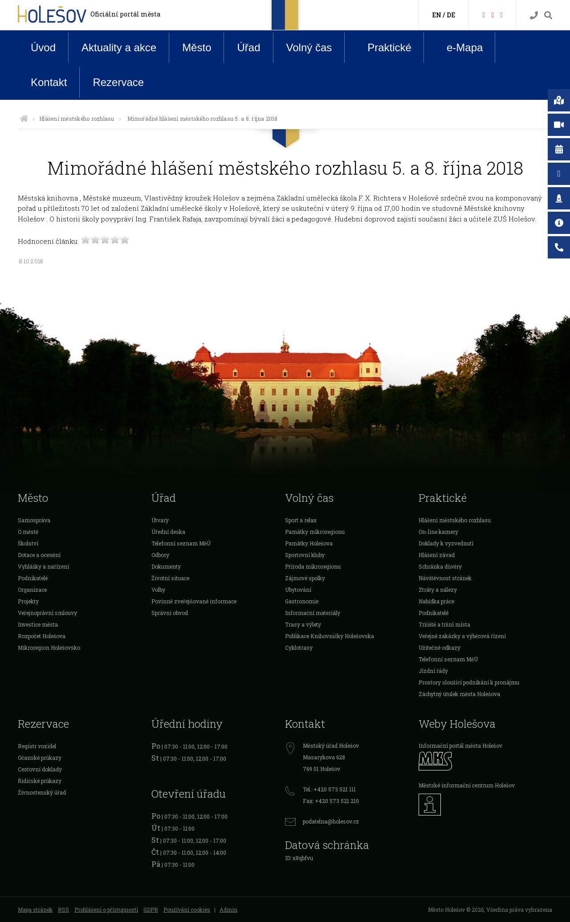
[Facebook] (483, 14)
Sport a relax (301, 520)
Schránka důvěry (440, 566)
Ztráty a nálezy (438, 589)
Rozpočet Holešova (41, 635)
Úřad (248, 47)
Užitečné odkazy (439, 647)
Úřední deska (168, 531)
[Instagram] (501, 14)
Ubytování (298, 589)
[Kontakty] (534, 15)
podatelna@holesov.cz (331, 821)
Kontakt (49, 82)
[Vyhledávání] (548, 15)
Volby (158, 589)
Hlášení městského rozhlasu (76, 118)
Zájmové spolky (305, 578)
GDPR (150, 909)
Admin (228, 909)
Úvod (43, 47)
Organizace (32, 589)
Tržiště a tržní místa (444, 624)
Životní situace (170, 578)
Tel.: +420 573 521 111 (329, 789)
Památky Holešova (309, 543)
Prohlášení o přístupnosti (106, 909)
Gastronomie (301, 601)
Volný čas (309, 47)
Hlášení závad (437, 554)
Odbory (160, 554)
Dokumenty (166, 566)
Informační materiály (312, 612)
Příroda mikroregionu (313, 566)
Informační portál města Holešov (460, 745)
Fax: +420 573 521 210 (331, 800)
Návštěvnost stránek (445, 578)
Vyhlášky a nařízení (43, 566)
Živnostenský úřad (42, 792)
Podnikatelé (33, 578)
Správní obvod (169, 612)
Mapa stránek (35, 909)
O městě (28, 531)
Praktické (382, 47)
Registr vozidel (37, 746)
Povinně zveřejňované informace (193, 601)
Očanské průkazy (39, 757)
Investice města (38, 624)
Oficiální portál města (125, 14)
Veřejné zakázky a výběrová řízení (462, 635)
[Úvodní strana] (24, 118)
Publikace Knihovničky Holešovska (329, 635)
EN (436, 15)
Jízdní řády (433, 670)
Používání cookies (186, 909)
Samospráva (34, 520)
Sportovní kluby (305, 554)
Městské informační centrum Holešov (467, 785)
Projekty (28, 601)
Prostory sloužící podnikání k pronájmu (469, 682)
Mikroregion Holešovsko (49, 647)
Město (196, 47)
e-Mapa (458, 47)
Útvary (160, 520)
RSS (63, 909)
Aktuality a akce (118, 47)
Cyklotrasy (299, 647)
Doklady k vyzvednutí (446, 543)
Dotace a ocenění (39, 554)
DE (451, 15)
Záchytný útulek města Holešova (459, 693)
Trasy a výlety (303, 624)
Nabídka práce (436, 601)
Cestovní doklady (40, 769)
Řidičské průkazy (39, 780)
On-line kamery (438, 531)
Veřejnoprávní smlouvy (47, 612)
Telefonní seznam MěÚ (181, 543)
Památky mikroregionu (315, 531)
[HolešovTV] (492, 14)
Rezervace (118, 82)
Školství (28, 543)
